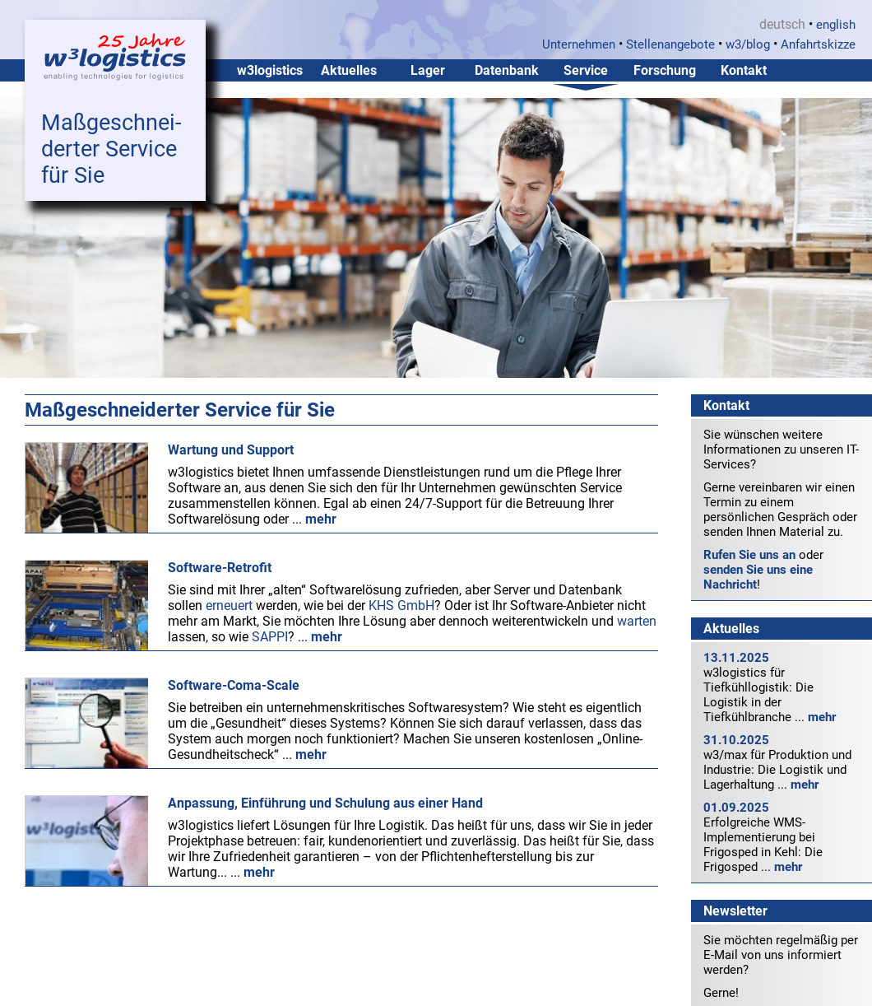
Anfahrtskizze (818, 44)
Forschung (664, 70)
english (836, 24)
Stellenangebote (670, 44)
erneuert (229, 605)
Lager (427, 70)
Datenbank (507, 70)
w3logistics (270, 70)
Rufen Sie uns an (749, 554)
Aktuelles (349, 70)
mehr (822, 717)
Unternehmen (578, 44)
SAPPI (270, 637)
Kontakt (744, 70)
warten (636, 621)
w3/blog (748, 44)
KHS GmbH (401, 605)
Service (586, 70)
